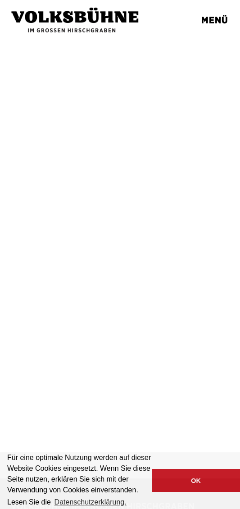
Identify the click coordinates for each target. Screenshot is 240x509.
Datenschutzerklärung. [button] (90, 502)
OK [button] (196, 480)
